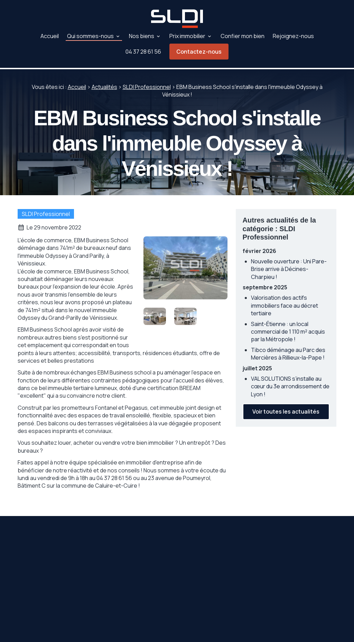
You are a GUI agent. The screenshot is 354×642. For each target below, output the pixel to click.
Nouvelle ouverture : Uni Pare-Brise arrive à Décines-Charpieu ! (289, 267)
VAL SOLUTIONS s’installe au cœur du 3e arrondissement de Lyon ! (290, 385)
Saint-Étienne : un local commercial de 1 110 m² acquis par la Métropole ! (288, 330)
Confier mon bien (242, 36)
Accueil (49, 36)
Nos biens (141, 36)
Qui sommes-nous (90, 36)
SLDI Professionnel (147, 85)
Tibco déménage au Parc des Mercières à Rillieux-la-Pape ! (288, 352)
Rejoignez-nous (293, 36)
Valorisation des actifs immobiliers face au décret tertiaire (284, 304)
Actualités (104, 85)
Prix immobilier (187, 36)
